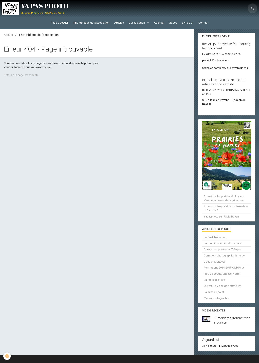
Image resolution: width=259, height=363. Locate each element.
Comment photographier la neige (224, 255)
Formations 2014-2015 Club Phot (224, 267)
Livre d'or (187, 22)
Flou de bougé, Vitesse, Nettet (222, 273)
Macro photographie (216, 298)
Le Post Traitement (215, 237)
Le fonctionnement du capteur (222, 243)
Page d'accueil (60, 22)
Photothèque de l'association (91, 22)
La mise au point (214, 292)
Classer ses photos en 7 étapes (223, 249)
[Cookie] (7, 356)
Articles (119, 22)
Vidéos (172, 22)
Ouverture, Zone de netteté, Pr (222, 286)
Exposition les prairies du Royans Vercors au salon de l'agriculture (224, 198)
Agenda (159, 22)
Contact (203, 22)
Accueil (9, 34)
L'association (137, 22)
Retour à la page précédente (21, 75)
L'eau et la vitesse (214, 261)
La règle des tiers (214, 279)
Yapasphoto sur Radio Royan (221, 216)
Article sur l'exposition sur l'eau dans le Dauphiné (226, 208)
